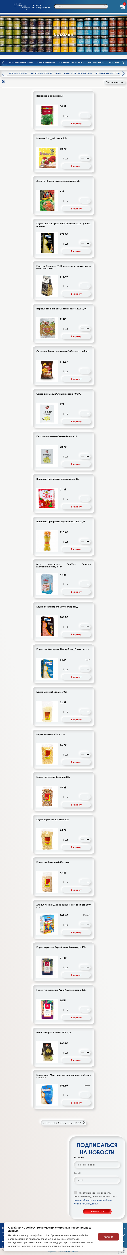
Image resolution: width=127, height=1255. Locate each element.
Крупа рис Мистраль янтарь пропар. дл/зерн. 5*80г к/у (63, 1076)
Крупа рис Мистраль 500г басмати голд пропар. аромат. (63, 224)
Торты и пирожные (46, 62)
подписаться (97, 1211)
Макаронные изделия (41, 73)
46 (75, 1122)
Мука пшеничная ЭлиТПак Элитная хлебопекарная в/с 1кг (63, 565)
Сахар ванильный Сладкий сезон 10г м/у (58, 394)
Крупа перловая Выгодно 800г (52, 819)
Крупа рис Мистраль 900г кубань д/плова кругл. (62, 649)
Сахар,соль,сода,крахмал (78, 73)
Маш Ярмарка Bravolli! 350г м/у (53, 1032)
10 (68, 1122)
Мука (58, 73)
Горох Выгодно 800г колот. (51, 734)
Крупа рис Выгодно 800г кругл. (53, 862)
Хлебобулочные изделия (21, 62)
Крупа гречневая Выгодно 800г (53, 777)
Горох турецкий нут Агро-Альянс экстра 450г (61, 990)
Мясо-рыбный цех (97, 62)
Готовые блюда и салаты (71, 62)
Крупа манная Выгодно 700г (51, 692)
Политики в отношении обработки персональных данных (52, 1246)
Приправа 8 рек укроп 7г (49, 96)
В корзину (76, 123)
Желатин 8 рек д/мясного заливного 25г (58, 181)
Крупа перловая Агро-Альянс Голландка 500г (61, 947)
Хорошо (108, 1236)
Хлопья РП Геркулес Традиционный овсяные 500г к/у (63, 906)
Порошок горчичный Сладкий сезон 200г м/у (61, 308)
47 (79, 1122)
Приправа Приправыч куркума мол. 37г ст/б (60, 521)
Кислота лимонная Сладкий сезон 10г (57, 436)
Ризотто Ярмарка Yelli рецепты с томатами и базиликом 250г (63, 267)
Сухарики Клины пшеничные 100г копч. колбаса (62, 351)
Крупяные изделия (18, 73)
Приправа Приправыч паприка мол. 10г (57, 479)
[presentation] (123, 63)
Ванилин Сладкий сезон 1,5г (51, 138)
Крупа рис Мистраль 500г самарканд (57, 606)
